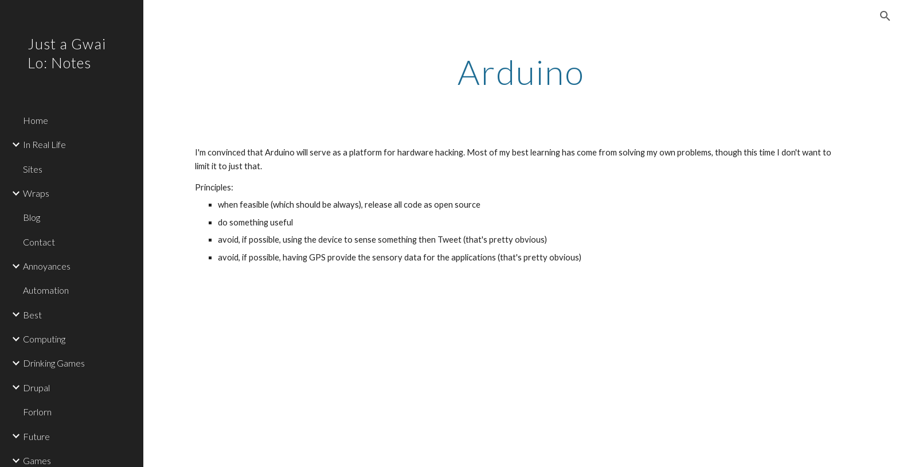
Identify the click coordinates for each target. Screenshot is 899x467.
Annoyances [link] (47, 265)
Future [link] (36, 436)
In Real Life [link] (44, 144)
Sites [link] (32, 169)
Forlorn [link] (37, 411)
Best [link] (32, 314)
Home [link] (35, 120)
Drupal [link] (36, 387)
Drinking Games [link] (54, 362)
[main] (521, 71)
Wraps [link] (36, 193)
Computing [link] (44, 338)
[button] (885, 16)
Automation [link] (46, 290)
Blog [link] (31, 217)
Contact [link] (39, 241)
